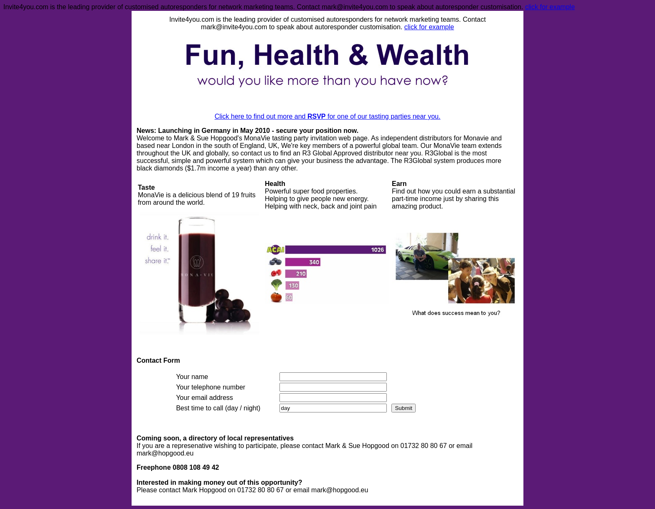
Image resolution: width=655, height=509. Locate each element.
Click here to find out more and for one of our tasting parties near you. (328, 116)
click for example (550, 6)
